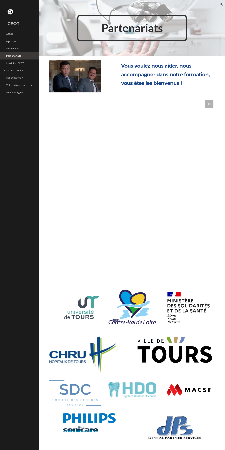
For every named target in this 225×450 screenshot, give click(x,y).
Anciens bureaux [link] (14, 70)
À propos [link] (11, 41)
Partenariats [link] (13, 55)
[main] (132, 28)
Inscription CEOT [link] (15, 63)
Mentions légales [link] (15, 92)
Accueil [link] (9, 33)
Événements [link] (12, 48)
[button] (221, 4)
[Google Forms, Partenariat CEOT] (132, 190)
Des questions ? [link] (14, 77)
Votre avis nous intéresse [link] (19, 85)
